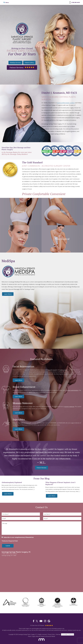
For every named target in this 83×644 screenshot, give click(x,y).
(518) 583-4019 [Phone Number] (74, 2)
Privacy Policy (51, 634)
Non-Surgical (62, 239)
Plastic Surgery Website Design (36, 636)
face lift (50, 370)
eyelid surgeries (64, 370)
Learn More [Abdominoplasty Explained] (7, 494)
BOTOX (28, 423)
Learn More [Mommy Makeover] (18, 413)
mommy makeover (69, 406)
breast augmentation (72, 390)
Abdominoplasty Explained (12, 482)
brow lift (54, 370)
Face (20, 239)
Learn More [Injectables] (18, 429)
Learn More (7, 294)
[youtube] (41, 621)
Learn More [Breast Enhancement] (18, 396)
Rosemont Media (50, 636)
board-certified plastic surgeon (66, 103)
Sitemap (58, 634)
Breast (20, 211)
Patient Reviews (22, 67)
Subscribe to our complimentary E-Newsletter (19, 537)
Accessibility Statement (67, 634)
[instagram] (45, 621)
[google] (49, 621)
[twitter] (37, 621)
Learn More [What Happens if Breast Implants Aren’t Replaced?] (51, 496)
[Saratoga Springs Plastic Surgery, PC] (21, 33)
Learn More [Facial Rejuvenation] (18, 380)
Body (62, 211)
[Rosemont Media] (41, 641)
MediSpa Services (15, 62)
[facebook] (33, 621)
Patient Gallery (29, 62)
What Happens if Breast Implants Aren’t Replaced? (60, 483)
